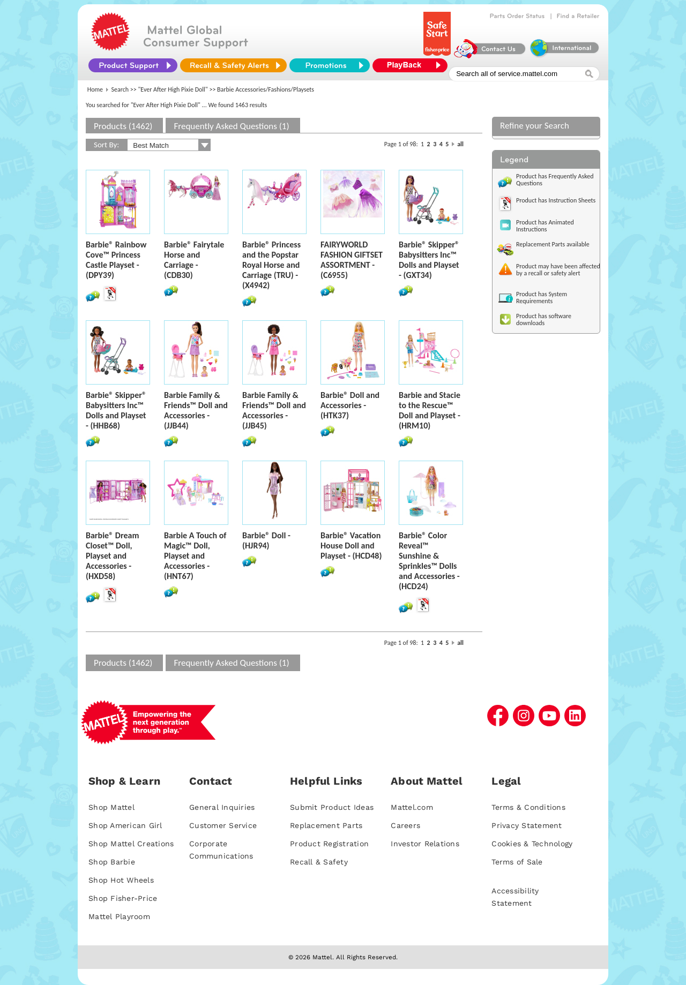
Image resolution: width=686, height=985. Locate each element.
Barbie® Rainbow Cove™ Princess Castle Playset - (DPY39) (116, 259)
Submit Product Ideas (332, 807)
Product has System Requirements (541, 297)
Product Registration (329, 843)
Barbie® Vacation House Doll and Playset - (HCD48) (351, 545)
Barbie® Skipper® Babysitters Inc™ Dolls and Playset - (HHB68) (116, 410)
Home (95, 89)
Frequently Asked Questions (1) (231, 126)
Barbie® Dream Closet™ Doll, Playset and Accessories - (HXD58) (112, 555)
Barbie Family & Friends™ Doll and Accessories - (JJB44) (196, 410)
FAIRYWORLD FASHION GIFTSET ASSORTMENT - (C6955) (351, 259)
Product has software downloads (543, 319)
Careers (405, 825)
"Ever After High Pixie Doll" (173, 89)
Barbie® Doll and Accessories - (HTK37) (349, 405)
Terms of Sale (516, 862)
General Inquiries (222, 807)
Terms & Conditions (528, 807)
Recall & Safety (319, 862)
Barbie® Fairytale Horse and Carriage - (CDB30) (194, 259)
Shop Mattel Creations (131, 843)
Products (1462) (123, 126)
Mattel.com (412, 807)
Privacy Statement (526, 825)
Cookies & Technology (531, 843)
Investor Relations (425, 843)
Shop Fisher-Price (122, 898)
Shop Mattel (111, 807)
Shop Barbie (111, 862)
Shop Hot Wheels (121, 880)
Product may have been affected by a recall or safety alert (558, 269)
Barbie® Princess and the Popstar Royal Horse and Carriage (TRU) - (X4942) (271, 264)
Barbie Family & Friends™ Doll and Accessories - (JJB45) (274, 410)
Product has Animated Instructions (545, 226)
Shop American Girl (125, 825)
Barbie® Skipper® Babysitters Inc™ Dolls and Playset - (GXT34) (429, 259)
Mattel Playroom (119, 916)
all (460, 144)
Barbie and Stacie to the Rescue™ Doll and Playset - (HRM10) (429, 410)
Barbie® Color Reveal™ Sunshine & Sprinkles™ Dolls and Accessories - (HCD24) (429, 560)
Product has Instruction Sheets (555, 200)
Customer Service (223, 825)
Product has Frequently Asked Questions (555, 179)
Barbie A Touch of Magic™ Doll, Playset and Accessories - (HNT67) (195, 555)
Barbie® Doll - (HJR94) (266, 540)
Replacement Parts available (553, 244)
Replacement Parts (326, 825)
